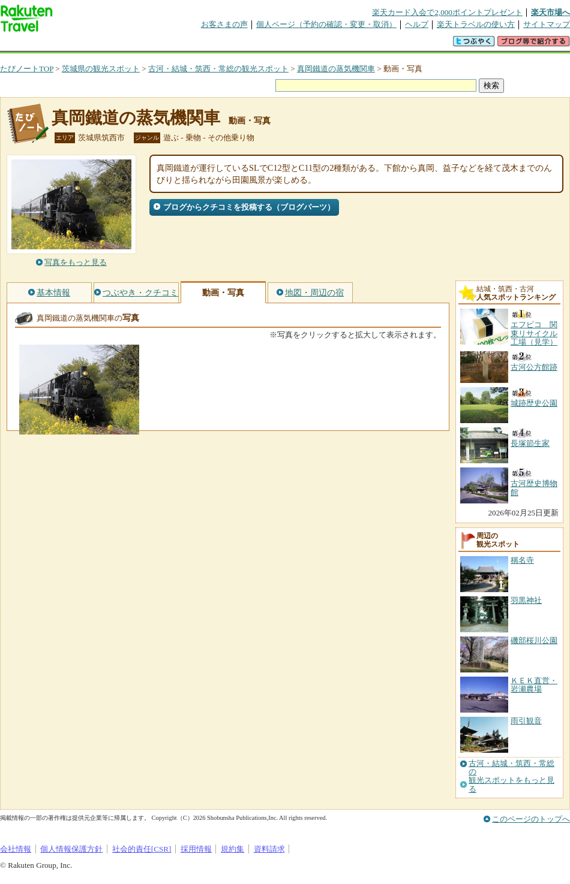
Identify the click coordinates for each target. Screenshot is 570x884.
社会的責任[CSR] (142, 848)
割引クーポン (190, 44)
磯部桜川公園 (534, 640)
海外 (91, 44)
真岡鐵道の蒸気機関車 (336, 68)
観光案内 (288, 44)
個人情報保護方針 (71, 848)
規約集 (232, 848)
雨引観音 (526, 720)
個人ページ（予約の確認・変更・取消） (326, 24)
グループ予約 (239, 44)
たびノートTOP (26, 68)
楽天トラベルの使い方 (476, 24)
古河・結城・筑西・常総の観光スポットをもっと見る (511, 776)
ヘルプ (416, 24)
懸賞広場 (140, 44)
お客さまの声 (224, 24)
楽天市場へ (550, 12)
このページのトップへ (531, 818)
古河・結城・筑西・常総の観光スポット (218, 68)
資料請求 (269, 848)
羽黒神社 (526, 600)
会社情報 (15, 848)
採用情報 (196, 848)
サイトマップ (546, 24)
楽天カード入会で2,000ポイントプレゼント (447, 12)
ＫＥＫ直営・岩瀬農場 (534, 684)
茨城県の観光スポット (101, 68)
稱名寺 (522, 560)
